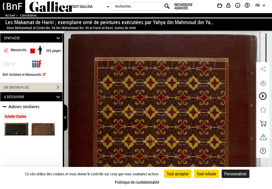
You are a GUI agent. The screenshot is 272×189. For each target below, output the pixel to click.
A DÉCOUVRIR (33, 96)
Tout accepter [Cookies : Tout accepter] (178, 174)
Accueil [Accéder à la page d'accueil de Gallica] (10, 15)
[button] (262, 69)
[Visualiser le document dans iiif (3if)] (36, 63)
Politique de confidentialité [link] (137, 182)
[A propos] (239, 6)
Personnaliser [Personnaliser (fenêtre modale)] (235, 174)
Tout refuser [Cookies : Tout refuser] (206, 174)
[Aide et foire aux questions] (249, 6)
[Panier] (222, 6)
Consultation (28, 15)
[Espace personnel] (231, 6)
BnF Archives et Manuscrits (24, 74)
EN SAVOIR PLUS (33, 87)
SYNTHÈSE (33, 38)
